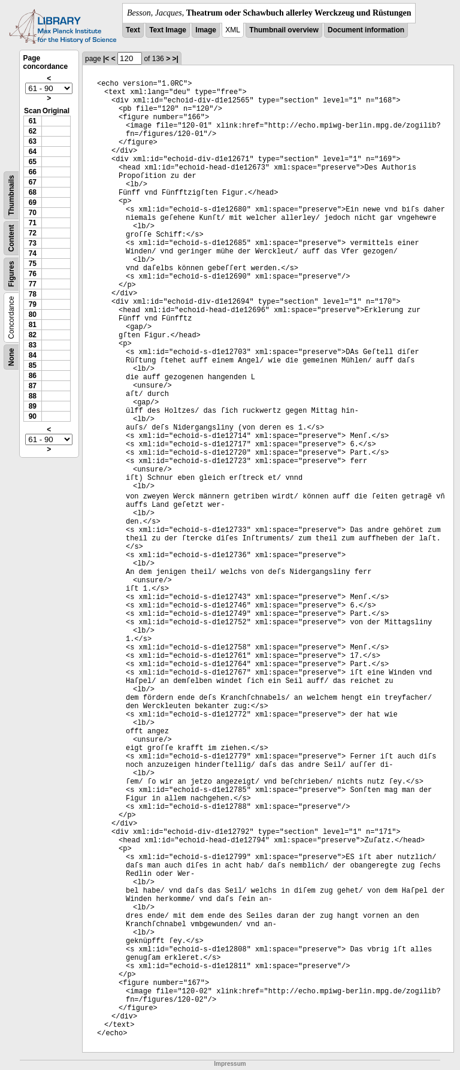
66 (33, 172)
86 (33, 375)
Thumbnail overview (283, 30)
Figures (11, 274)
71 (33, 223)
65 (33, 162)
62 (33, 131)
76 (33, 274)
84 (33, 355)
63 (33, 141)
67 (33, 182)
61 (33, 121)
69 (33, 202)
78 (33, 294)
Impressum (230, 1063)
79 (33, 304)
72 (33, 233)
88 (33, 396)
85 (33, 365)
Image (205, 30)
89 (33, 406)
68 (33, 192)
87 (33, 386)
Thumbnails (11, 195)
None (11, 357)
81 (33, 325)
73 (33, 243)
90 (33, 416)
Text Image (167, 30)
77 (33, 284)
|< (106, 59)
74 (33, 253)
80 (33, 314)
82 (33, 335)
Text (133, 30)
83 (33, 345)
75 (33, 263)
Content (11, 238)
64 (33, 151)
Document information (366, 30)
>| (175, 59)
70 (33, 212)
